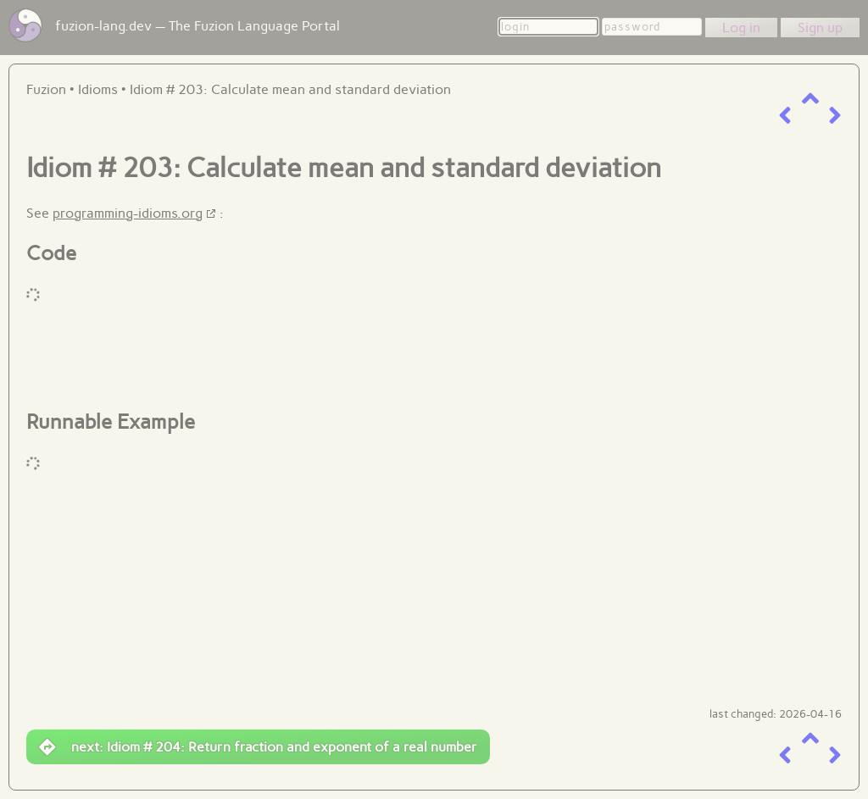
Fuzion (46, 89)
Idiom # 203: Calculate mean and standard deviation (290, 89)
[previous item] (785, 115)
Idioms (98, 89)
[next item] (835, 115)
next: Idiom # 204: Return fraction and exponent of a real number (258, 747)
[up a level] (810, 98)
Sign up (820, 27)
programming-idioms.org (128, 213)
